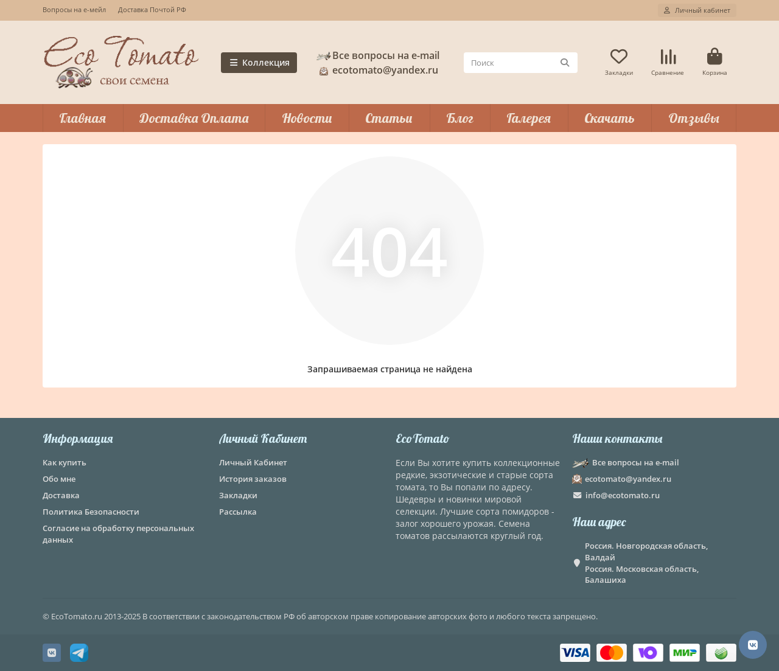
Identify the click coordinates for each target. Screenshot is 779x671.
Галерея (528, 118)
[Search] (521, 62)
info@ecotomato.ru (622, 495)
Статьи (389, 118)
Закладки (238, 495)
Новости (307, 118)
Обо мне (59, 478)
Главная (82, 118)
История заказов (253, 478)
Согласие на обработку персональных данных (118, 534)
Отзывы (693, 118)
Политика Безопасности (91, 511)
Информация (78, 438)
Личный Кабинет (263, 438)
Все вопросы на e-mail (377, 55)
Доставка (61, 495)
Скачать (609, 118)
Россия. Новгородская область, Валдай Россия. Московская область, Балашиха (646, 563)
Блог (459, 118)
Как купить (64, 462)
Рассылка (238, 511)
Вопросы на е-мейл (74, 9)
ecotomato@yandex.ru (376, 70)
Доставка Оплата (193, 118)
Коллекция (259, 62)
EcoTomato (423, 438)
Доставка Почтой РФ (152, 9)
